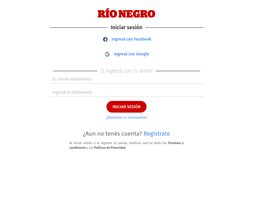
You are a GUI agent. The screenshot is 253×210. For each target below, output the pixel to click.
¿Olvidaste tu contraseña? (126, 118)
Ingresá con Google (127, 54)
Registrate (157, 133)
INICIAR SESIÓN (126, 106)
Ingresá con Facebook (127, 39)
